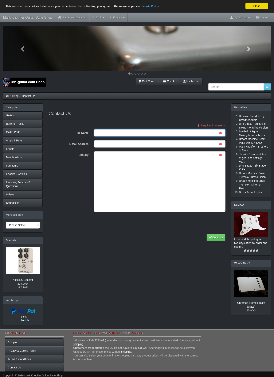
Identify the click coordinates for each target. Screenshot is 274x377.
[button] (23, 48)
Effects (10, 148)
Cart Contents (148, 81)
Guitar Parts (13, 132)
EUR (98, 17)
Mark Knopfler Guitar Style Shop (27, 17)
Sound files (12, 202)
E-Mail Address (78, 143)
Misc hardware (14, 157)
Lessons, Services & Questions (18, 184)
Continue (216, 237)
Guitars (10, 115)
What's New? (242, 263)
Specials (11, 240)
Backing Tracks (15, 123)
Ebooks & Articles (16, 173)
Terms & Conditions (19, 358)
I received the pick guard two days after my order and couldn (250, 242)
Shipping (13, 342)
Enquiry (83, 154)
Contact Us (28, 96)
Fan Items (12, 165)
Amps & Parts (14, 140)
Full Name (82, 132)
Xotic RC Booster (23, 279)
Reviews (239, 204)
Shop (15, 96)
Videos (10, 194)
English (117, 17)
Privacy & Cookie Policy (22, 350)
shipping (78, 343)
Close (256, 6)
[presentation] (196, 223)
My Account (191, 81)
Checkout (170, 81)
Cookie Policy (150, 6)
